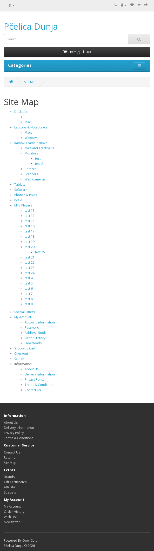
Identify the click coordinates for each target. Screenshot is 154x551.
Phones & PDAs (25, 195)
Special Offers (24, 312)
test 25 (40, 252)
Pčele (18, 200)
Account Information (40, 322)
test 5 (29, 283)
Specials (10, 492)
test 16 (30, 226)
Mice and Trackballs (39, 148)
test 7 (29, 293)
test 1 (39, 158)
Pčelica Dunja (31, 26)
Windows (31, 137)
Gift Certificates (15, 482)
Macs (28, 132)
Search (19, 358)
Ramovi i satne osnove (30, 143)
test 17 (30, 231)
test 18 (30, 236)
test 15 (30, 221)
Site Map (30, 82)
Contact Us (33, 390)
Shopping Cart (24, 348)
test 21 (30, 257)
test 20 (30, 247)
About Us (31, 369)
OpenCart (29, 540)
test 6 (29, 288)
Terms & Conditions (39, 385)
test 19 (30, 241)
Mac (28, 122)
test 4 (29, 278)
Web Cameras (35, 179)
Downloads (33, 343)
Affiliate (9, 487)
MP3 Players (23, 205)
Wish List (10, 517)
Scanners (31, 174)
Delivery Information (40, 374)
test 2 (39, 163)
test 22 (30, 262)
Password (32, 327)
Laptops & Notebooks (30, 127)
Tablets (19, 184)
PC (27, 117)
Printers (30, 169)
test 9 (29, 304)
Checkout (21, 353)
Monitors (31, 153)
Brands (9, 477)
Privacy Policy (34, 379)
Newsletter (12, 522)
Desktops (21, 111)
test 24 (30, 273)
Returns (9, 457)
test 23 (30, 267)
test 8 (29, 299)
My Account (22, 317)
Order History (35, 338)
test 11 (30, 210)
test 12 (30, 215)
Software (20, 189)
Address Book (35, 332)
